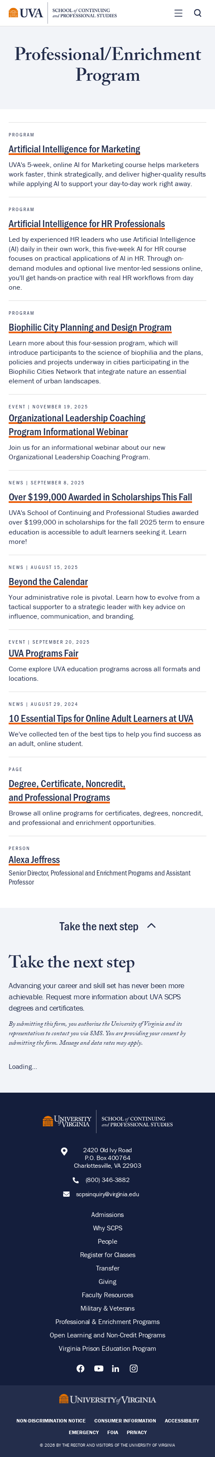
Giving (107, 1281)
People (107, 1241)
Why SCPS (107, 1227)
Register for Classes (107, 1254)
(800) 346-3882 (108, 1180)
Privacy (137, 1432)
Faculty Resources (107, 1294)
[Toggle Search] (197, 13)
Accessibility (182, 1420)
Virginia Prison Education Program (107, 1348)
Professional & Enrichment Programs (107, 1321)
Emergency (84, 1432)
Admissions (107, 1214)
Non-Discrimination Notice (51, 1420)
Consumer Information (125, 1420)
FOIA (112, 1432)
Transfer (107, 1268)
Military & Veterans (107, 1308)
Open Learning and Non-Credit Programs (107, 1335)
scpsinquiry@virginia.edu (107, 1194)
